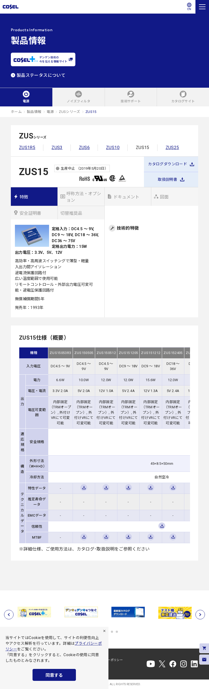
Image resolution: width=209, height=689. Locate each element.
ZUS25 (172, 147)
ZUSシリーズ (69, 112)
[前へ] (9, 615)
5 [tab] (112, 632)
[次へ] (200, 615)
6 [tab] (117, 632)
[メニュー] (202, 7)
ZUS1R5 (27, 147)
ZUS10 (113, 147)
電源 (50, 112)
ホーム (16, 112)
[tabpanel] (34, 612)
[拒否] (104, 631)
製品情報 (34, 112)
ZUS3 (57, 147)
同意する (54, 675)
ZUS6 (84, 147)
